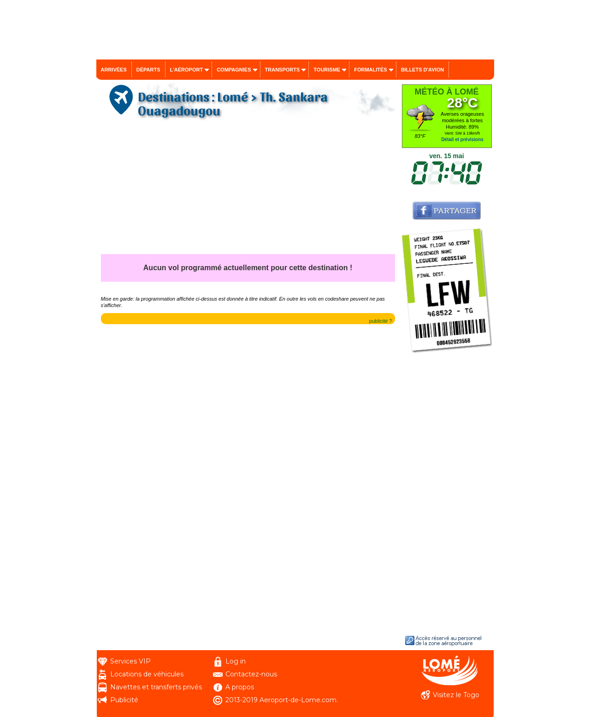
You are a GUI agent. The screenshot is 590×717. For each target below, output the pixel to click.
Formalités (370, 69)
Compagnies (234, 69)
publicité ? (380, 321)
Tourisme (326, 69)
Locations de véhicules (146, 674)
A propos (239, 687)
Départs (148, 69)
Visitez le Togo (456, 695)
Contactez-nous (251, 674)
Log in (235, 661)
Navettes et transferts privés (156, 687)
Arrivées (114, 69)
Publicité (124, 700)
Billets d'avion (422, 69)
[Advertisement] (248, 189)
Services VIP (130, 661)
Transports (282, 69)
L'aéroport (186, 69)
